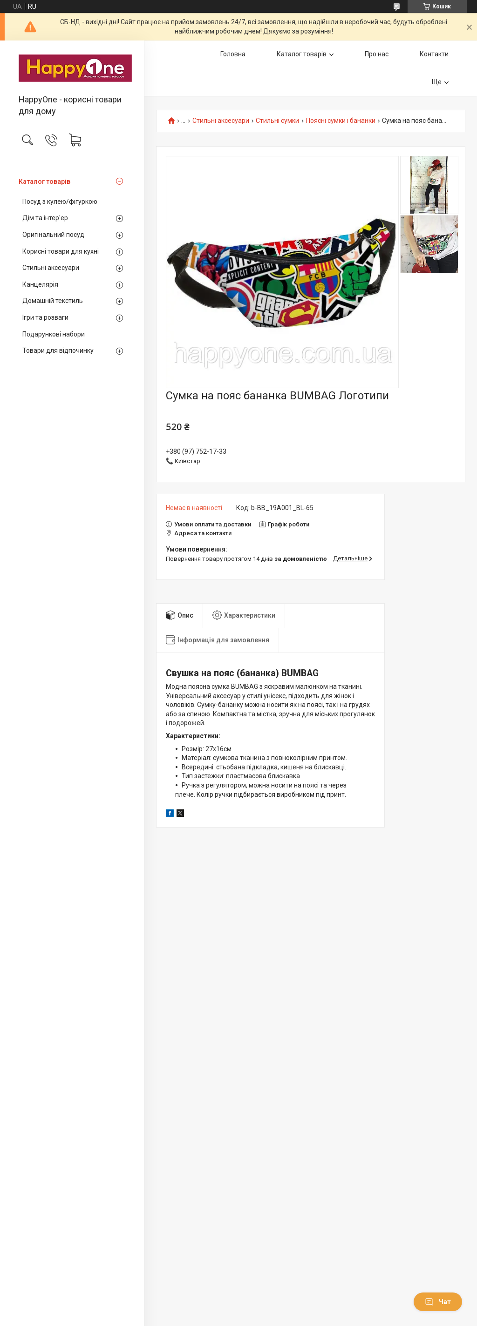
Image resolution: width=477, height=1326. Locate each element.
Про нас (376, 54)
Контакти (434, 54)
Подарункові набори (53, 334)
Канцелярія (40, 284)
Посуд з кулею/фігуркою (59, 201)
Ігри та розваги (45, 317)
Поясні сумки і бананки (340, 120)
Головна (232, 54)
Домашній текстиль (52, 300)
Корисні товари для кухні (60, 251)
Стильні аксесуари (50, 267)
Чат (438, 1302)
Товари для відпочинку (58, 350)
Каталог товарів (44, 181)
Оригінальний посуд (53, 234)
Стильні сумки (277, 120)
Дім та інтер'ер (45, 218)
